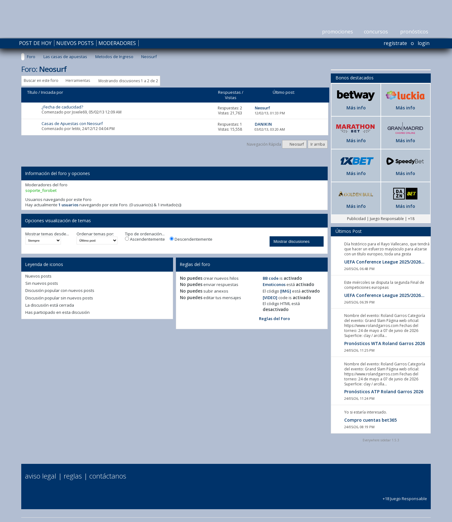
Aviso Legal (40, 475)
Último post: (284, 92)
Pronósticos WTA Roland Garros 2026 (384, 343)
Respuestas (229, 92)
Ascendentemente (145, 239)
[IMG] (285, 291)
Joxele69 (79, 112)
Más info (356, 108)
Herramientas (78, 80)
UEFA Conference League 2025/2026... (384, 262)
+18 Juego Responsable (405, 495)
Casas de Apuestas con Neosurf (72, 123)
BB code (271, 278)
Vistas (230, 97)
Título (32, 92)
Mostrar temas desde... (47, 234)
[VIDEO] (270, 297)
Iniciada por (52, 92)
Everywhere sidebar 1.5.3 (381, 440)
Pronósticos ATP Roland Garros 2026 (383, 391)
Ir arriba (317, 144)
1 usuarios (68, 205)
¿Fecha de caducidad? (62, 107)
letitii (76, 128)
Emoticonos (274, 284)
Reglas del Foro (274, 318)
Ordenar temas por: (95, 234)
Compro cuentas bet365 (370, 420)
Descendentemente (191, 239)
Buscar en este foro (41, 80)
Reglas (73, 475)
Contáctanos (107, 475)
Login (424, 43)
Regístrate (395, 43)
